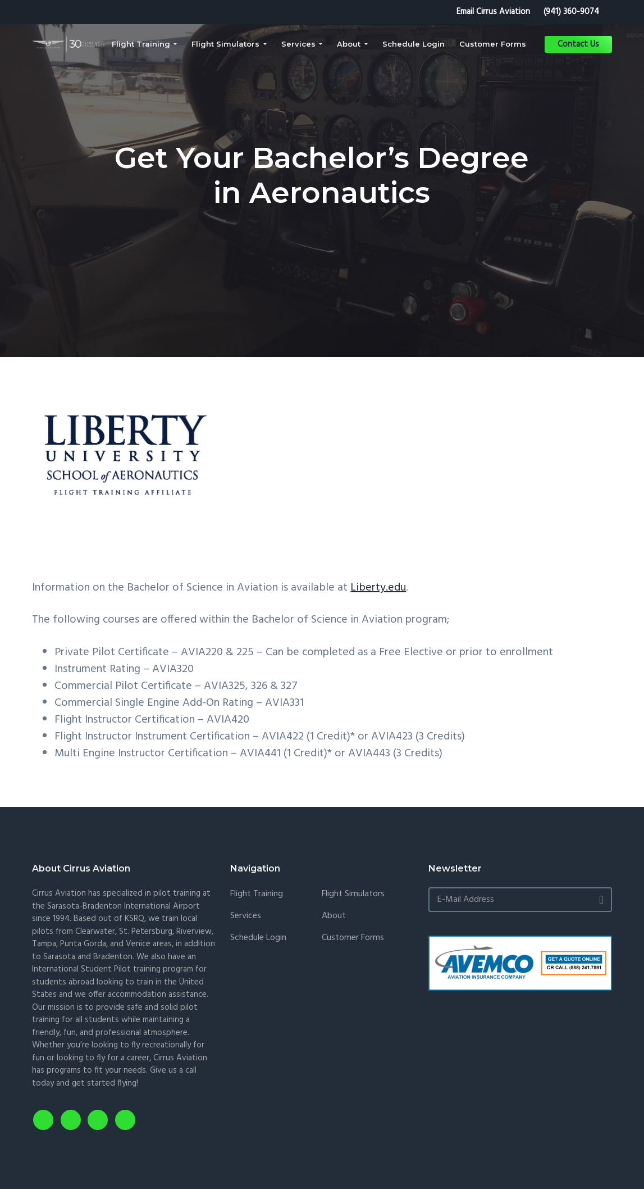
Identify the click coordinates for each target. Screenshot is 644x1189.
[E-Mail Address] (519, 899)
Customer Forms (353, 938)
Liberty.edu (378, 588)
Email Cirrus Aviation (493, 12)
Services (245, 916)
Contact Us (578, 44)
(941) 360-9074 (571, 12)
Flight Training (256, 894)
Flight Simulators (353, 894)
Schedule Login (258, 938)
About (334, 916)
